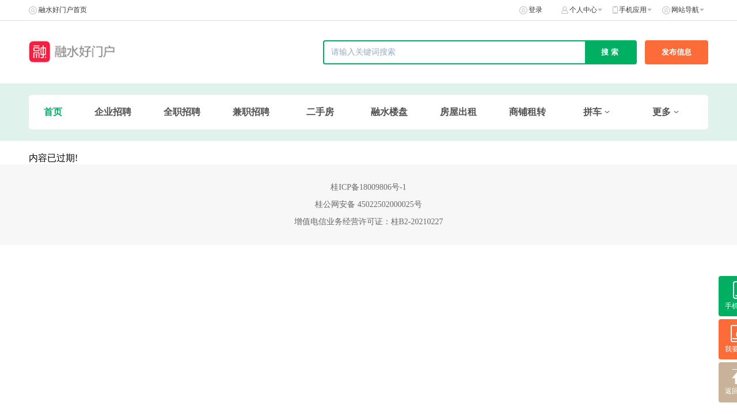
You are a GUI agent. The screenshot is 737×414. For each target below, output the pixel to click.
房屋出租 (458, 112)
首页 (53, 112)
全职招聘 (182, 112)
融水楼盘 (389, 112)
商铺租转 (527, 112)
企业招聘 (112, 112)
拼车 (592, 112)
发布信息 (677, 52)
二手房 (320, 112)
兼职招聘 (251, 112)
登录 (535, 10)
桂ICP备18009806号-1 (368, 187)
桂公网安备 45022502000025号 (368, 204)
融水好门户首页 (63, 10)
